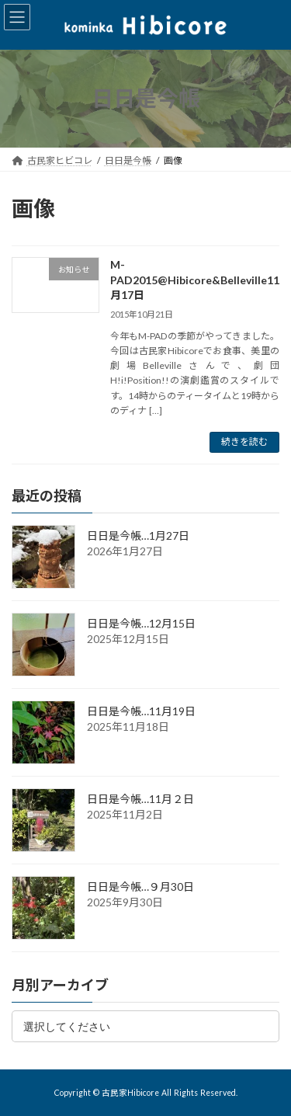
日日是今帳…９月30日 (140, 886)
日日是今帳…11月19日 (141, 711)
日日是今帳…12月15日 (141, 623)
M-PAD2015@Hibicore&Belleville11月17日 (194, 279)
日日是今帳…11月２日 (140, 798)
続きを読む (244, 441)
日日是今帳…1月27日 (138, 535)
